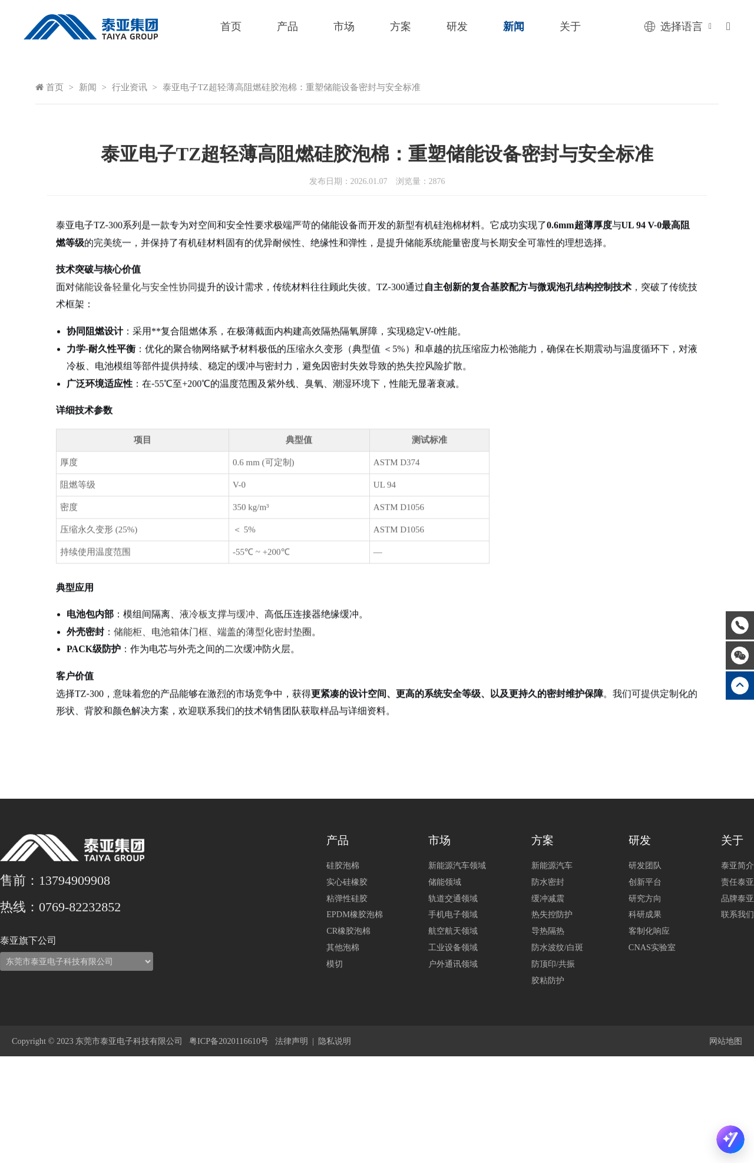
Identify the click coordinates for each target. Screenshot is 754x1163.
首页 (231, 26)
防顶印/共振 (553, 963)
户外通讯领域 (453, 963)
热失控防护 (552, 914)
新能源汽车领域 (457, 865)
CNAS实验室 (652, 947)
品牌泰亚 (737, 898)
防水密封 (547, 882)
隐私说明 (334, 1041)
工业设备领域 (453, 947)
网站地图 (725, 1041)
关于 (570, 26)
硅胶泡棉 (342, 865)
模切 (334, 963)
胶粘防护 (547, 980)
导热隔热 (547, 930)
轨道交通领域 (453, 898)
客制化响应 (649, 930)
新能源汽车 (552, 865)
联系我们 (737, 914)
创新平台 (645, 882)
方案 (400, 26)
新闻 (513, 26)
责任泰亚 (737, 882)
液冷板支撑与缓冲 (217, 693)
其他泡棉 (342, 947)
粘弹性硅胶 (347, 898)
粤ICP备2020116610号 (229, 1041)
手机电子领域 (453, 914)
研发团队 (645, 865)
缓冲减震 (547, 898)
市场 (344, 26)
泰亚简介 (737, 865)
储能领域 (444, 882)
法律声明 (291, 1041)
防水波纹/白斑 (557, 947)
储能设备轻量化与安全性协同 (136, 366)
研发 (457, 26)
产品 (287, 26)
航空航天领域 (453, 930)
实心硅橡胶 (347, 882)
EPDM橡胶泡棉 (354, 914)
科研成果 (645, 914)
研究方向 (645, 898)
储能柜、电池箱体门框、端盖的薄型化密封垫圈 (213, 711)
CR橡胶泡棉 (348, 930)
